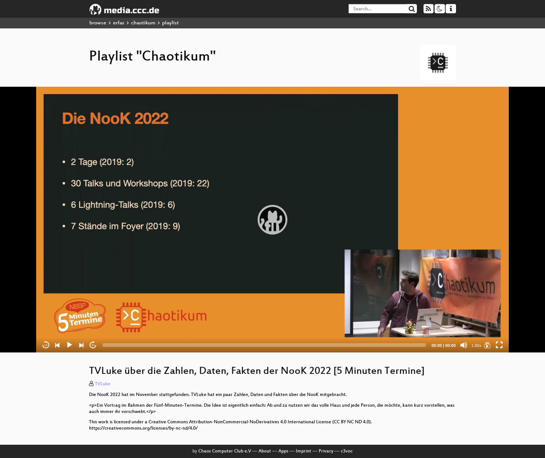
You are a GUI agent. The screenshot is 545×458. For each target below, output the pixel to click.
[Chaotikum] (487, 345)
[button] (272, 219)
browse (97, 23)
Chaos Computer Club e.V (224, 451)
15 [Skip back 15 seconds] (46, 345)
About (264, 451)
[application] (272, 219)
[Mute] (463, 345)
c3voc (347, 451)
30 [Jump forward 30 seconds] (93, 345)
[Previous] (57, 345)
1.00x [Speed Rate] (476, 345)
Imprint (303, 451)
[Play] (69, 345)
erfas (118, 23)
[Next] (81, 345)
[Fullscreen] (499, 345)
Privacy (326, 451)
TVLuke (102, 384)
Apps (283, 451)
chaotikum (143, 23)
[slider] (264, 345)
